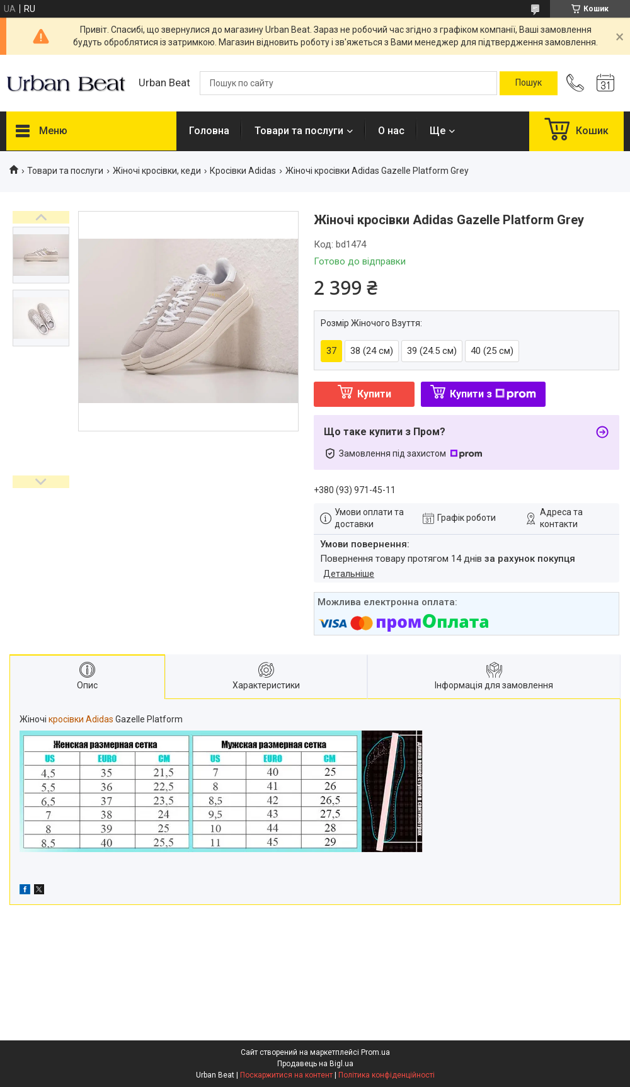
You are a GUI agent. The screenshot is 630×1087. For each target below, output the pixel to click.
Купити (374, 394)
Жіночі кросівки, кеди (157, 171)
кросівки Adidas (81, 719)
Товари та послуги (299, 131)
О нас (391, 131)
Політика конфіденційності (386, 1075)
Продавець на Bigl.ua (315, 1063)
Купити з (493, 394)
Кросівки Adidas (243, 171)
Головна (209, 131)
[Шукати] (529, 83)
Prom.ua (375, 1052)
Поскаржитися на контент (286, 1075)
